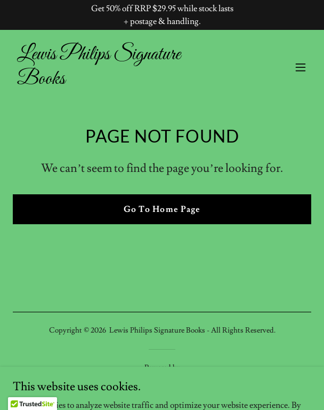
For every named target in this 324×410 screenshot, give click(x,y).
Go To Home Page (162, 209)
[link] (117, 81)
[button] (300, 67)
